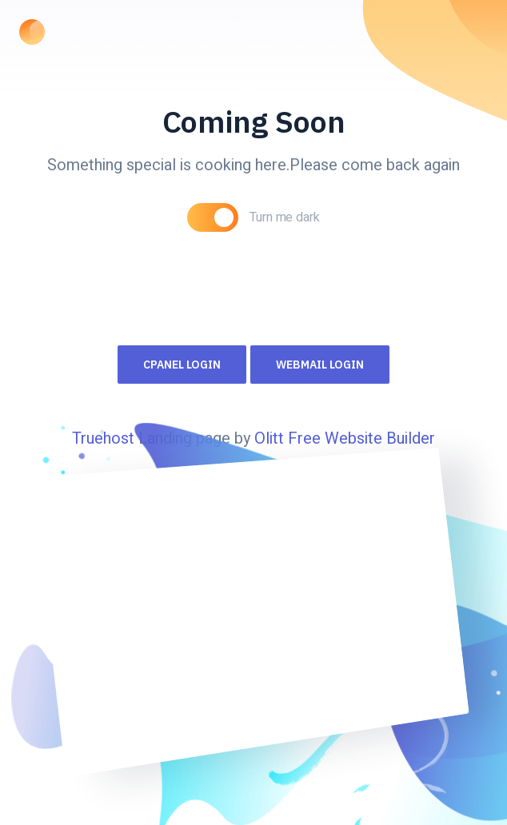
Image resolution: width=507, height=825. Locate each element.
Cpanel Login (182, 364)
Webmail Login (320, 364)
